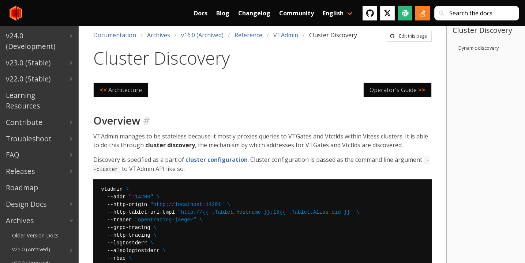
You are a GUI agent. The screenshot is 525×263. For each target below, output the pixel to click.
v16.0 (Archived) (202, 35)
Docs (200, 13)
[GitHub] (370, 13)
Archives (158, 35)
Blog (222, 13)
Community (296, 13)
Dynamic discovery (478, 48)
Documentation (114, 35)
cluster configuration (216, 160)
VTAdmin (285, 35)
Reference (248, 35)
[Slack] (405, 13)
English (333, 13)
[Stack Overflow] (422, 13)
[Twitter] (387, 13)
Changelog (254, 13)
